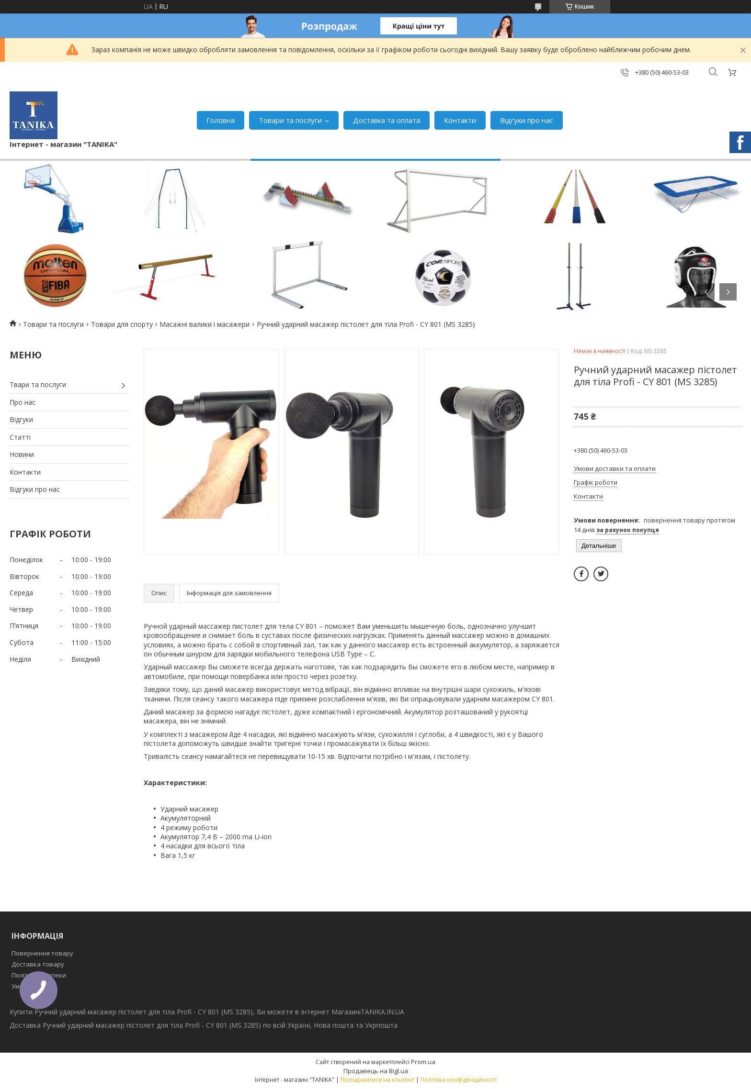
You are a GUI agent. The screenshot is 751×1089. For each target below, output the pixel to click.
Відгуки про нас (526, 120)
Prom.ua (423, 1061)
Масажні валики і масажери (204, 324)
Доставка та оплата (386, 120)
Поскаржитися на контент (377, 1080)
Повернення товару (42, 953)
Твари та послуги (38, 384)
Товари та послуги (290, 120)
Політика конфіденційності (459, 1080)
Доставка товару (37, 964)
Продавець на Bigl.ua (375, 1071)
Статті (20, 437)
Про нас (22, 402)
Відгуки (21, 419)
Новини (22, 454)
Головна (220, 120)
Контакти (460, 120)
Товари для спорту (122, 324)
